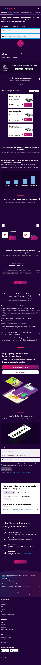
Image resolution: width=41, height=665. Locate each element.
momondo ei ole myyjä (21, 581)
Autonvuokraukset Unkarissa (16, 592)
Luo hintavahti (27, 553)
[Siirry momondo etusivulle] (10, 8)
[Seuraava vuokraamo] (37, 225)
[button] (2, 8)
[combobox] (6, 26)
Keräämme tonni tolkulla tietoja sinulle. (21, 584)
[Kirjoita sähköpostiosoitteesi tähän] (22, 460)
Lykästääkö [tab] (7, 500)
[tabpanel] (20, 175)
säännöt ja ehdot (17, 472)
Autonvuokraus (5, 592)
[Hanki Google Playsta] (19, 69)
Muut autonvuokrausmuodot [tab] (11, 496)
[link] (28, 105)
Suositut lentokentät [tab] (9, 492)
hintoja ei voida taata (6, 576)
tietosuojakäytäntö (26, 472)
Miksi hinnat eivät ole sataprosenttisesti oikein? (21, 587)
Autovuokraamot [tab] (21, 492)
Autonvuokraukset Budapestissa (30, 592)
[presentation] (29, 69)
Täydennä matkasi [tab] (25, 496)
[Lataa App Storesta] (29, 69)
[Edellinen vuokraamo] (3, 225)
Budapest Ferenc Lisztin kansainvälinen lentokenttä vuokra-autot (17, 510)
